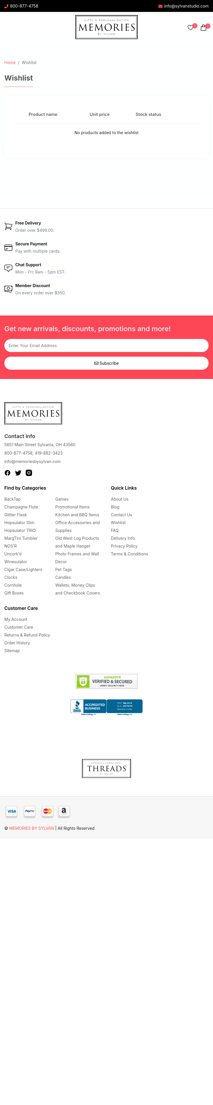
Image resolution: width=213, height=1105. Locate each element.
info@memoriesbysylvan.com (32, 461)
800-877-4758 (21, 5)
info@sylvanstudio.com (183, 5)
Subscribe (106, 363)
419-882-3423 (49, 453)
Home (10, 62)
